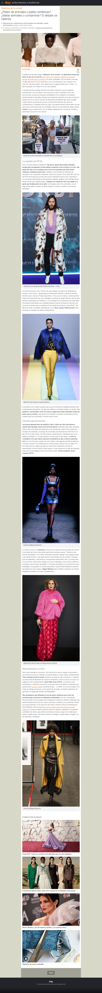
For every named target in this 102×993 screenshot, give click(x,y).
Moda (51, 973)
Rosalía (30, 109)
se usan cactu (36, 687)
